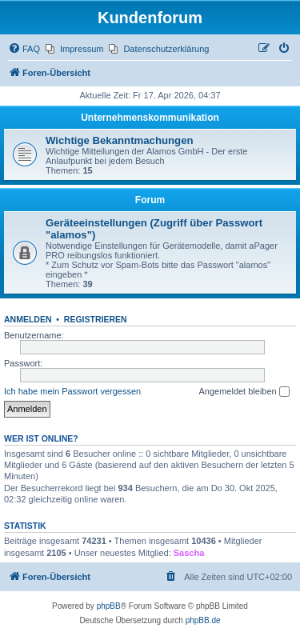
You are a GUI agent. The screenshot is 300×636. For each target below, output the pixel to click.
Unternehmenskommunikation (150, 117)
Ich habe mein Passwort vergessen (72, 391)
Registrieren (95, 319)
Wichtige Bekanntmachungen (120, 140)
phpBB (109, 606)
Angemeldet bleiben (243, 392)
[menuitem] (24, 48)
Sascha (189, 553)
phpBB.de (203, 620)
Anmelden (28, 319)
